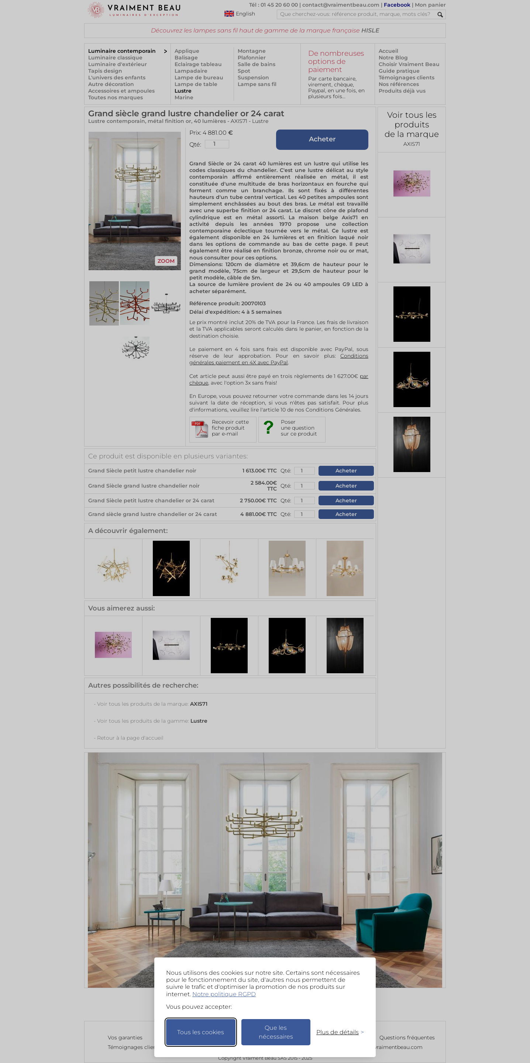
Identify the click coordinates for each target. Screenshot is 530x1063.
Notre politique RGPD (224, 994)
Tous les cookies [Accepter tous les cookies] (200, 1032)
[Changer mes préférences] (336, 1032)
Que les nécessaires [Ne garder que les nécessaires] (276, 1032)
